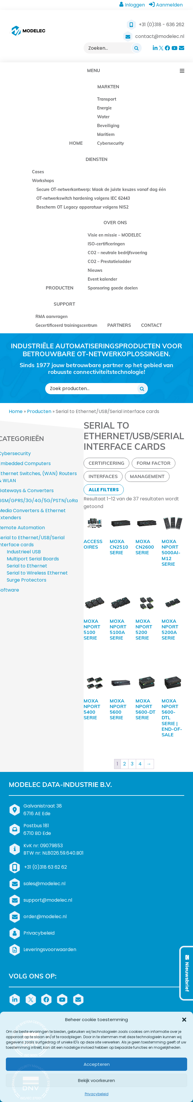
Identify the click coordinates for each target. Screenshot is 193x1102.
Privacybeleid (97, 1093)
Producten (39, 411)
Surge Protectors (26, 580)
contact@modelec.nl (159, 36)
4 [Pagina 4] (140, 735)
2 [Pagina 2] (124, 735)
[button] (184, 1020)
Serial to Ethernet (27, 565)
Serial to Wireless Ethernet (37, 573)
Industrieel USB (24, 551)
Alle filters (104, 489)
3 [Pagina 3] (132, 735)
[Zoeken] (136, 48)
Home (16, 411)
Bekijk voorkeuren (96, 1080)
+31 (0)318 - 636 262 (161, 24)
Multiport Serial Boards (33, 558)
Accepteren (97, 1064)
